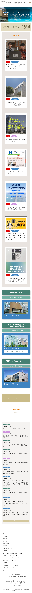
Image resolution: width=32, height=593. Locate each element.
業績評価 (4, 545)
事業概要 (4, 541)
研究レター (14, 558)
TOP (3, 533)
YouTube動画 (5, 543)
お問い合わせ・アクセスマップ (10, 565)
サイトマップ (6, 570)
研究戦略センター (7, 550)
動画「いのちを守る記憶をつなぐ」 (26, 27)
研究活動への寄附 (7, 548)
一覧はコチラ (16, 521)
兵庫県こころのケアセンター (9, 555)
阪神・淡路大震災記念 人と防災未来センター (13, 553)
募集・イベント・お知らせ (9, 560)
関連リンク (5, 562)
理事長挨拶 (5, 27)
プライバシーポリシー (8, 567)
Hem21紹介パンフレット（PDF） (16, 398)
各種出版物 (21, 558)
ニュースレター (6, 558)
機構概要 (16, 27)
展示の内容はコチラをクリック (16, 351)
